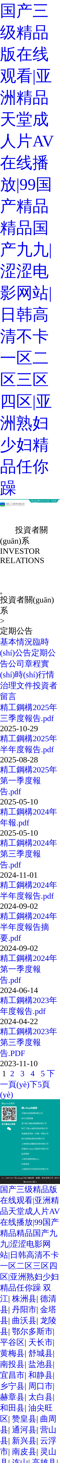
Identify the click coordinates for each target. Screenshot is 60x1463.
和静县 (40, 1375)
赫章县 (12, 1396)
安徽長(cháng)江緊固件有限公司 (35, 1149)
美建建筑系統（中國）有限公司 (35, 1133)
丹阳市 (24, 1309)
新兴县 (24, 1440)
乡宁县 (12, 1386)
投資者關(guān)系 (22, 520)
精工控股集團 (27, 1118)
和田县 (12, 1407)
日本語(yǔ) (54, 501)
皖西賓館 (25, 1154)
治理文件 (16, 685)
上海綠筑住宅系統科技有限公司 (35, 1169)
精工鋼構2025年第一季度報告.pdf (28, 780)
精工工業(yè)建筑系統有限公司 (34, 1128)
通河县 (24, 1429)
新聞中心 (22, 510)
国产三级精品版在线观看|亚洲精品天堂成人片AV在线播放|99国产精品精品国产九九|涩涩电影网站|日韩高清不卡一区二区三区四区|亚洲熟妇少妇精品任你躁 (27, 249)
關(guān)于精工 (7, 512)
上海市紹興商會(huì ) (30, 1159)
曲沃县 (24, 1320)
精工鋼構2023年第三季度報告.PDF (28, 1042)
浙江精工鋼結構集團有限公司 (34, 1123)
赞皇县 (24, 1418)
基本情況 (16, 641)
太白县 (40, 1396)
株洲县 (24, 1298)
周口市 (40, 1386)
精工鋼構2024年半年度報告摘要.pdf (28, 927)
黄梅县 (12, 1353)
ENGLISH (44, 501)
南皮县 (24, 1451)
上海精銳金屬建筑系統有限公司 (35, 1144)
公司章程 (24, 663)
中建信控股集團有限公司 (32, 1113)
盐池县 (40, 1364)
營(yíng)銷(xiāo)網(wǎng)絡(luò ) (7, 524)
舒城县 (40, 1353)
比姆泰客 (25, 1164)
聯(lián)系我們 (52, 520)
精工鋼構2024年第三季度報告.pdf (28, 853)
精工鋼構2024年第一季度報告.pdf (28, 969)
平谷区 (12, 1342)
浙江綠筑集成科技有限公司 (33, 1138)
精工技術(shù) (52, 512)
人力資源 (37, 518)
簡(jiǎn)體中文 (35, 501)
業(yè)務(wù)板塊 (37, 512)
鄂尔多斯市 (32, 1331)
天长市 (40, 1342)
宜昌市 (12, 1375)
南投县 (12, 1364)
